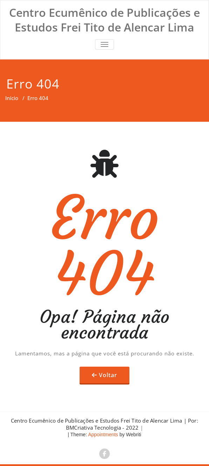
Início (11, 97)
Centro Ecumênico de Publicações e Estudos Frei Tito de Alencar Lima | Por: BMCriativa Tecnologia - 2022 (104, 424)
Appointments (102, 434)
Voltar (108, 375)
